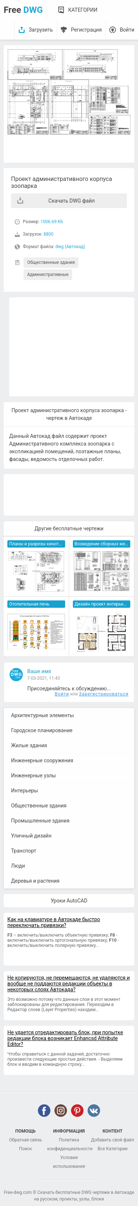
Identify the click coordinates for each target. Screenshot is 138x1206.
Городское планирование (41, 730)
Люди (18, 866)
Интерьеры (24, 790)
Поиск (25, 1148)
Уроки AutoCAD (69, 901)
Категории (82, 10)
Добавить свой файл (112, 1140)
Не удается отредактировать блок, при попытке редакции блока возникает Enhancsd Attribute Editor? (65, 1038)
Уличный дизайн (31, 836)
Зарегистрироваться (103, 694)
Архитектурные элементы (42, 715)
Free (23, 10)
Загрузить (41, 30)
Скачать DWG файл (72, 201)
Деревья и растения (35, 881)
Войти (127, 30)
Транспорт (23, 851)
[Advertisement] (72, 347)
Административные (47, 274)
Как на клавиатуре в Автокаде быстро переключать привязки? (53, 922)
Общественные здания (51, 262)
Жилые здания (29, 745)
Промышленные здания (40, 821)
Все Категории (112, 1148)
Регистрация (86, 30)
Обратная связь (25, 1140)
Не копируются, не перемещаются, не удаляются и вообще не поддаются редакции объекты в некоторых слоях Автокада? (68, 983)
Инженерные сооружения (42, 760)
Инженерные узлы (33, 775)
